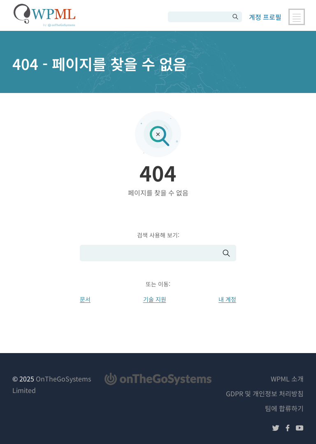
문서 (85, 299)
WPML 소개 (287, 379)
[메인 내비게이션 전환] (296, 17)
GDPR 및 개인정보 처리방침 (265, 393)
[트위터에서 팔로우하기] (276, 429)
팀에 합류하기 (284, 408)
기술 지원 (154, 299)
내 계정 (227, 299)
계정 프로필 (265, 17)
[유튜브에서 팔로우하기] (299, 429)
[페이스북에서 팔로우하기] (287, 429)
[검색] (199, 17)
